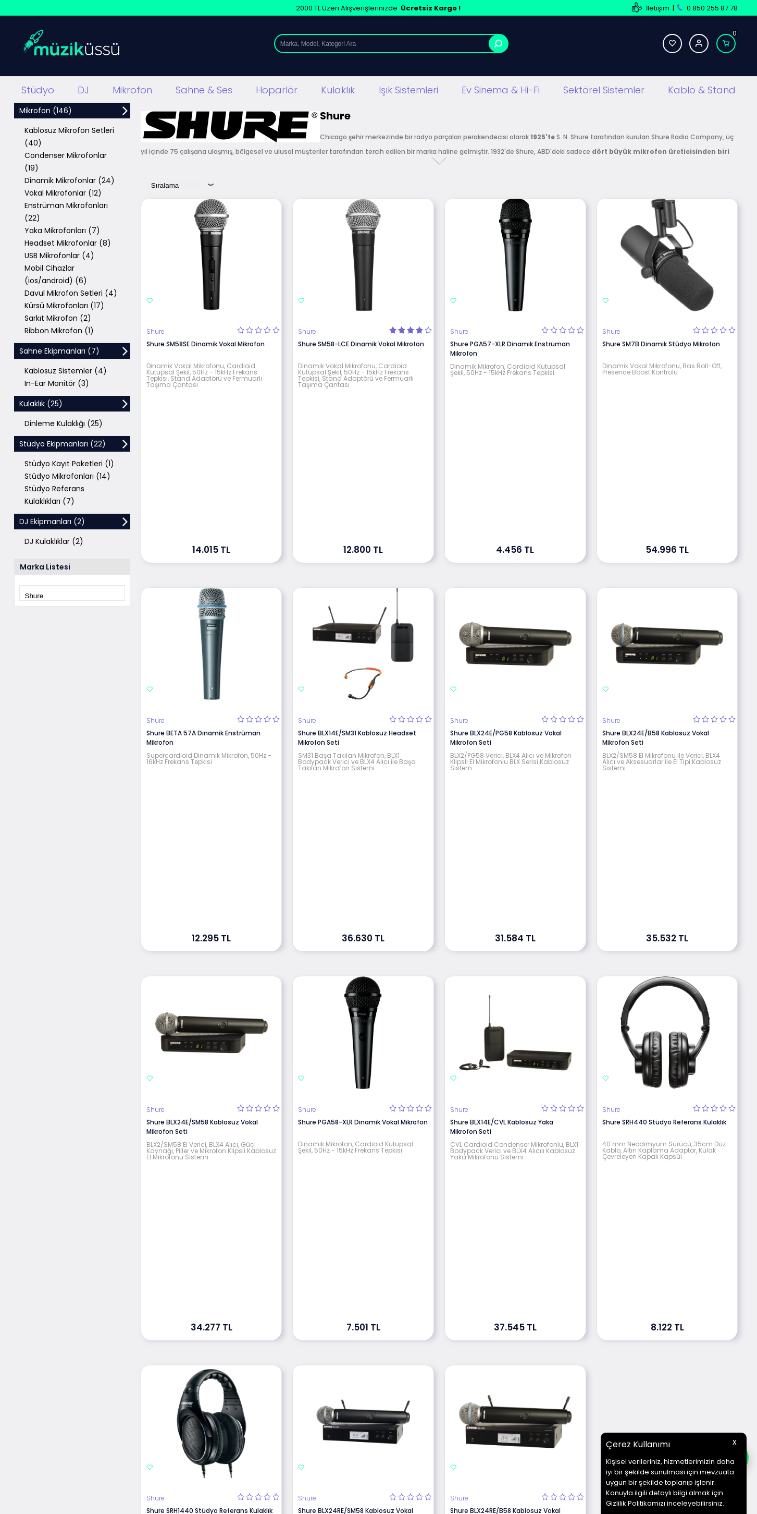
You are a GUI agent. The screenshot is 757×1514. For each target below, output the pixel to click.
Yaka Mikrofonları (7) (62, 229)
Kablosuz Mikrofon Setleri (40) (69, 135)
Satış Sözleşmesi (350, 1339)
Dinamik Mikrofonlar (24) (69, 179)
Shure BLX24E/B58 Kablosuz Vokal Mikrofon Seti (655, 601)
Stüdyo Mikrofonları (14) (67, 475)
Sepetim (458, 1386)
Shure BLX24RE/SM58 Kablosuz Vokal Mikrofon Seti (355, 1108)
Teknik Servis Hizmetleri (481, 1307)
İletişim (657, 8)
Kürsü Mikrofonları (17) (64, 304)
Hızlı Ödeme (463, 1401)
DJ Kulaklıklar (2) (53, 540)
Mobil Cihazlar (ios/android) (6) (55, 273)
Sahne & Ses (204, 88)
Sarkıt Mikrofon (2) (57, 317)
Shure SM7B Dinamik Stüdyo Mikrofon (661, 342)
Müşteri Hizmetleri (473, 1370)
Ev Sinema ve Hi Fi (229, 1401)
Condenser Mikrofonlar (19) (65, 160)
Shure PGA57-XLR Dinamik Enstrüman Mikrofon (510, 347)
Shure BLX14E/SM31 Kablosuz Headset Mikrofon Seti (357, 601)
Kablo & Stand (702, 88)
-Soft (320, 1500)
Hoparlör (276, 88)
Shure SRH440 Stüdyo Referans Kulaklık (664, 849)
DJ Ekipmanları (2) (52, 520)
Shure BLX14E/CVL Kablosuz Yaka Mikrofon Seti (501, 854)
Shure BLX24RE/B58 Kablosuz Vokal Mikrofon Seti (505, 1108)
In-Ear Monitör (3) (56, 382)
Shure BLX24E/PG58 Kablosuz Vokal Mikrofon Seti (506, 601)
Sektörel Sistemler (603, 88)
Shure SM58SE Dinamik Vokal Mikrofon (205, 342)
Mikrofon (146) (45, 109)
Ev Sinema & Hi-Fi (501, 88)
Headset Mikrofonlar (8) (67, 242)
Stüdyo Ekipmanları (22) (62, 443)
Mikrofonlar (219, 1354)
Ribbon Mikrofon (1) (59, 329)
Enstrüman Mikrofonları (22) (66, 210)
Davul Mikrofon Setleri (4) (70, 292)
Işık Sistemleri (408, 88)
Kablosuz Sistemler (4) (65, 370)
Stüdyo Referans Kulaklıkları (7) (54, 493)
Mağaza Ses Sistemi (234, 1417)
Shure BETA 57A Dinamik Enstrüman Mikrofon (203, 601)
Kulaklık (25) (41, 402)
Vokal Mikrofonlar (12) (63, 192)
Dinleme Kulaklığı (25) (63, 422)
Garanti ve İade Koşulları (361, 1354)
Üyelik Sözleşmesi (351, 1323)
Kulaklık (338, 88)
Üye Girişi (580, 1323)
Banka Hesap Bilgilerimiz (483, 1354)
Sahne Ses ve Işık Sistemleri (245, 1339)
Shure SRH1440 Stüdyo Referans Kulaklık (209, 1103)
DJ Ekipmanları (224, 1323)
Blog (451, 1323)
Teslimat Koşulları (351, 1307)
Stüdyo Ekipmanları (232, 1307)
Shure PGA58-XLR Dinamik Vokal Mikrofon (363, 849)
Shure (155, 331)
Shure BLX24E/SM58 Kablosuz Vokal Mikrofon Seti (202, 854)
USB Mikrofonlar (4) (59, 254)
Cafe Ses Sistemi (229, 1448)
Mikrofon (132, 88)
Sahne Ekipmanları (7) (59, 350)
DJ (83, 88)
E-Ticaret (347, 1500)
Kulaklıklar (217, 1386)
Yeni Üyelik (582, 1307)
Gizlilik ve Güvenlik (352, 1370)
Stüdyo (37, 88)
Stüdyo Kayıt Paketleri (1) (69, 462)
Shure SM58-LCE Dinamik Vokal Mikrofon (361, 342)
